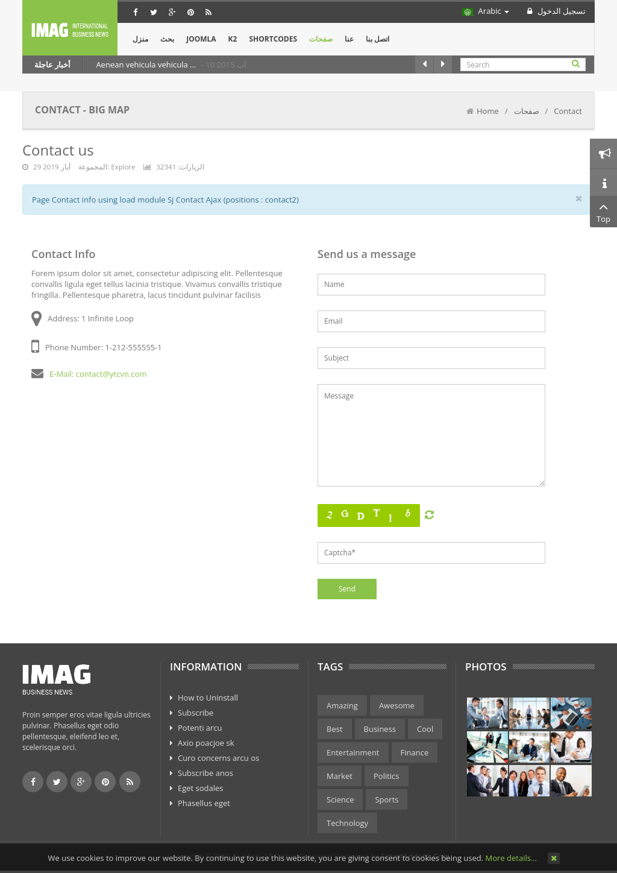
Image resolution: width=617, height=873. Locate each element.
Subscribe (195, 712)
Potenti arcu (200, 727)
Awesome (397, 705)
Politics (386, 776)
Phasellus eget (204, 803)
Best (335, 728)
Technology (347, 823)
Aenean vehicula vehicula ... (147, 64)
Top (603, 211)
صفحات (526, 111)
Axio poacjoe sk (206, 742)
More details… (511, 858)
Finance (415, 752)
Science (340, 799)
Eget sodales (201, 788)
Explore (123, 166)
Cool (425, 728)
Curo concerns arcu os (218, 757)
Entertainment (353, 752)
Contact (568, 111)
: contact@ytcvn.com (109, 373)
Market (339, 776)
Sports (386, 799)
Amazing (342, 705)
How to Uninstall (208, 697)
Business (380, 728)
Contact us (58, 150)
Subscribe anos (205, 772)
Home (488, 111)
